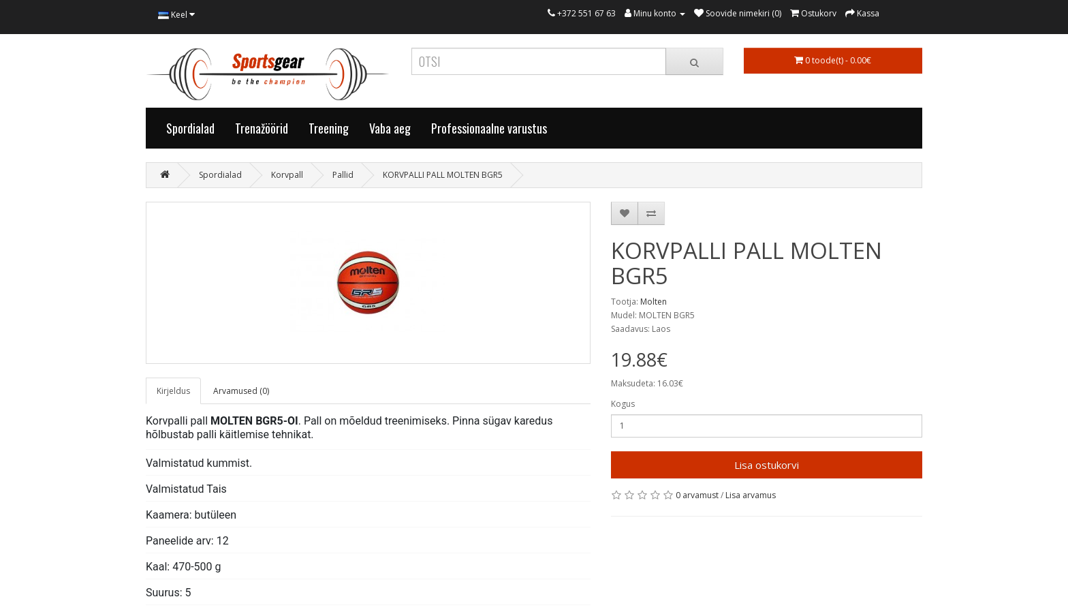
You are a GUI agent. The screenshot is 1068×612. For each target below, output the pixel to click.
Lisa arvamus (750, 495)
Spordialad (190, 128)
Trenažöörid (261, 128)
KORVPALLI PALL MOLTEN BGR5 (443, 175)
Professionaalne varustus (489, 128)
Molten (653, 301)
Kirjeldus (173, 391)
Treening (329, 128)
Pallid (343, 175)
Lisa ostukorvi (766, 465)
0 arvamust (697, 495)
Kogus (623, 404)
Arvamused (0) (241, 391)
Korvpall (287, 175)
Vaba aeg (390, 128)
